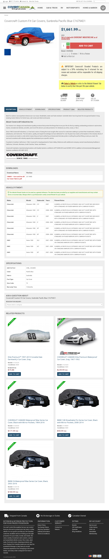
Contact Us (24, 1)
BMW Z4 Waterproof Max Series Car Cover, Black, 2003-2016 (28, 482)
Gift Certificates (77, 527)
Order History (93, 527)
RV (62, 8)
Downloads (40, 109)
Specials (74, 529)
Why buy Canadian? (44, 529)
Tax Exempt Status (43, 527)
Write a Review (85, 53)
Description (11, 109)
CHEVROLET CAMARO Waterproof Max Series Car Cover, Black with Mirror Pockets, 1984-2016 (28, 421)
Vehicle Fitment (25, 109)
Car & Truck (51, 8)
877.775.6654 (14, 1)
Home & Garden (90, 8)
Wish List (92, 529)
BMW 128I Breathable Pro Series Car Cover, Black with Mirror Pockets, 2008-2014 (77, 421)
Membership (93, 533)
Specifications (54, 109)
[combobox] (54, 304)
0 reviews (74, 53)
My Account (93, 525)
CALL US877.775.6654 (95, 99)
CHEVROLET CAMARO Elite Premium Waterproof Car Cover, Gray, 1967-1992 (77, 358)
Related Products (85, 109)
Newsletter (92, 531)
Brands (74, 525)
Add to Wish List (68, 56)
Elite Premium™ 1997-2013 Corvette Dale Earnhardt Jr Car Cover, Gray (25, 358)
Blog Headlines (77, 531)
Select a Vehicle (70, 83)
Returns (57, 529)
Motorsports (73, 8)
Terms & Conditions (44, 533)
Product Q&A (69, 109)
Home (40, 8)
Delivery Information (44, 531)
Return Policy (42, 525)
